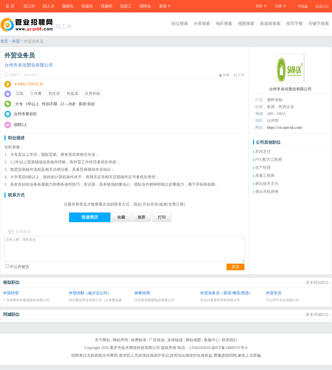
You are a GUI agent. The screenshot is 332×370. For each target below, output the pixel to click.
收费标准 (138, 345)
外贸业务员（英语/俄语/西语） (226, 298)
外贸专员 (273, 298)
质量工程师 (265, 176)
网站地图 (193, 345)
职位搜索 (180, 23)
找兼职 (106, 6)
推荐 (141, 217)
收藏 (224, 75)
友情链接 (175, 345)
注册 (278, 6)
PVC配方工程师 (268, 160)
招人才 (48, 6)
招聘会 (145, 6)
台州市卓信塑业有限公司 (28, 65)
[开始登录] (150, 204)
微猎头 (68, 6)
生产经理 (263, 168)
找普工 (126, 6)
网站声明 (120, 345)
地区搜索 (224, 23)
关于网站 (102, 345)
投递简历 (89, 217)
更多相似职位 (317, 287)
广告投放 (157, 345)
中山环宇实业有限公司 (282, 305)
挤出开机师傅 (266, 192)
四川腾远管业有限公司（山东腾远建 (95, 305)
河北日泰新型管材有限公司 (220, 305)
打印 (162, 217)
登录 (259, 6)
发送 (235, 272)
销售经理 (142, 298)
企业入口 (322, 6)
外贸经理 (11, 298)
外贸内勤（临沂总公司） (90, 298)
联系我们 (229, 345)
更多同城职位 (317, 319)
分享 (239, 75)
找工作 (29, 6)
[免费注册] (176, 204)
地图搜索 (246, 23)
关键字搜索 (318, 23)
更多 (163, 6)
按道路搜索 (270, 23)
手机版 (303, 6)
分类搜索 (202, 23)
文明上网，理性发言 (124, 251)
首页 (4, 41)
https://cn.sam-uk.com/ (284, 127)
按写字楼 (294, 23)
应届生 (87, 6)
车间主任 (263, 151)
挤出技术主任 (266, 184)
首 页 (10, 6)
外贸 (16, 41)
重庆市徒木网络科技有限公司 (135, 353)
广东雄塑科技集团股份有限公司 (26, 305)
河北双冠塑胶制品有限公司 (154, 305)
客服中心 (211, 345)
